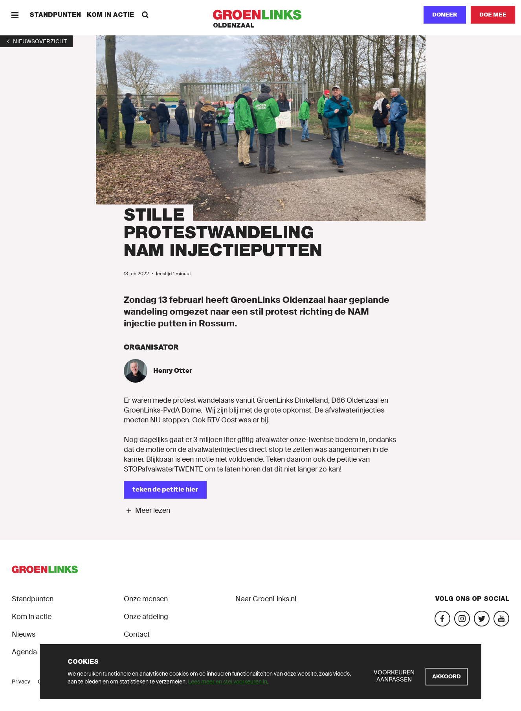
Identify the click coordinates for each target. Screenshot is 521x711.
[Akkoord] (447, 676)
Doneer (444, 14)
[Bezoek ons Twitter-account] (482, 618)
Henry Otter (172, 371)
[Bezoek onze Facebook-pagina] (442, 618)
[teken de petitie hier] (165, 490)
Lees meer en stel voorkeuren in (227, 681)
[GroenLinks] (260, 15)
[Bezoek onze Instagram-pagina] (462, 618)
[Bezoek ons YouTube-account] (501, 618)
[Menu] (15, 15)
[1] (36, 41)
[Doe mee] (493, 15)
